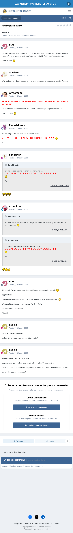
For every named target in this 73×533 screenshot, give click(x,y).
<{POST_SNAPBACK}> (59, 186)
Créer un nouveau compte (36, 407)
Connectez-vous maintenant (36, 425)
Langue (18, 523)
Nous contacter (42, 523)
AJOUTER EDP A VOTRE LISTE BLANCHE (34, 4)
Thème (29, 523)
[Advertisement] (36, 493)
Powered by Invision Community (36, 529)
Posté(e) (18, 48)
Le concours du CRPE (27, 35)
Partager (18, 441)
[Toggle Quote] (6, 165)
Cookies (55, 523)
